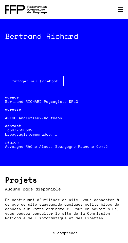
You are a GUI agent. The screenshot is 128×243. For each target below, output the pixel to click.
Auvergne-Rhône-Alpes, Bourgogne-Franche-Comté (56, 146)
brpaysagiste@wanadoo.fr (31, 134)
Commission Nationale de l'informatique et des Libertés (57, 216)
